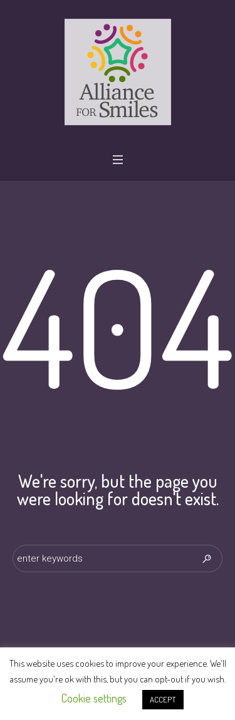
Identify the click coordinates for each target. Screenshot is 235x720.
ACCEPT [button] (163, 699)
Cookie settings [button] (94, 698)
